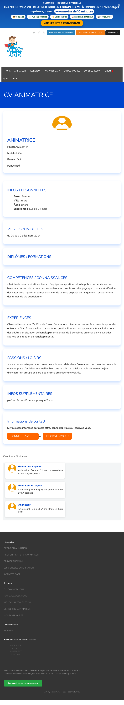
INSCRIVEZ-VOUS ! (57, 436)
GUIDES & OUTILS (72, 71)
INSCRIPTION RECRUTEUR (90, 32)
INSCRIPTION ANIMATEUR (61, 32)
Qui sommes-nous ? (14, 589)
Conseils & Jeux (92, 71)
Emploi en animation (15, 548)
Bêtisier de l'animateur (17, 609)
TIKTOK (13, 648)
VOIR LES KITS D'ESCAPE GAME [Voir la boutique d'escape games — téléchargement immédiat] (62, 23)
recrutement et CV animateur (21, 554)
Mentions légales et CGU (18, 602)
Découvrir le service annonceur (23, 683)
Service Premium (13, 561)
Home (7, 71)
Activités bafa (12, 574)
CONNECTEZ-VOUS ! (22, 436)
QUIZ (5, 78)
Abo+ (14, 78)
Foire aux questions (15, 595)
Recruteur (35, 71)
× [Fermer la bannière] (119, 4)
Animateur (20, 71)
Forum (108, 71)
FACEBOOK (15, 645)
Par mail (8, 630)
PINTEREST (16, 651)
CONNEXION (113, 32)
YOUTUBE (15, 654)
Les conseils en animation (19, 567)
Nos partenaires (13, 615)
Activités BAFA (52, 71)
